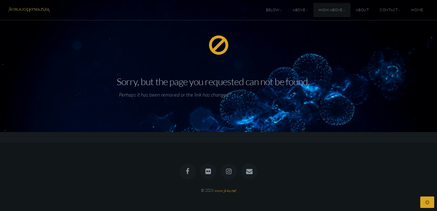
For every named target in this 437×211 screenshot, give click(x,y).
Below (272, 10)
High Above (330, 10)
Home (417, 10)
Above (299, 10)
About (362, 10)
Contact (389, 10)
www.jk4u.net (225, 190)
